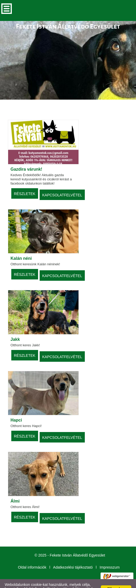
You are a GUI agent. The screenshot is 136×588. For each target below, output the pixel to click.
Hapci (16, 409)
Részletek (24, 183)
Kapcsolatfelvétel (62, 184)
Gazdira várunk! (26, 159)
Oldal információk (32, 557)
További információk (35, 582)
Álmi (15, 490)
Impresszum (110, 557)
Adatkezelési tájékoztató (73, 557)
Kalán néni (21, 248)
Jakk (15, 329)
